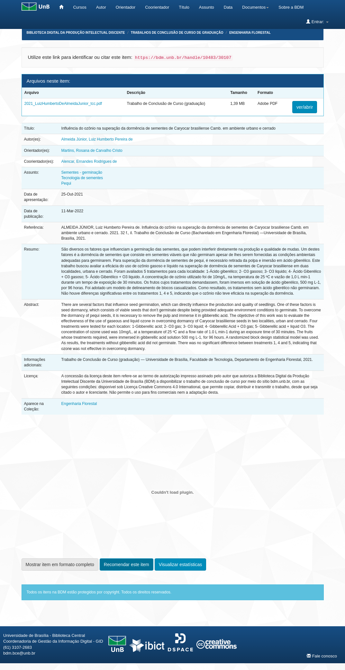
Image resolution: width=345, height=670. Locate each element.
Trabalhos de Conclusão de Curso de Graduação (177, 32)
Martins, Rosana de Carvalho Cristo (92, 150)
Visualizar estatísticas (180, 564)
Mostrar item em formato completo (60, 564)
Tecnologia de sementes (82, 178)
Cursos (79, 7)
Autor (101, 7)
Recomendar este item (126, 564)
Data (228, 7)
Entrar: (317, 21)
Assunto (206, 7)
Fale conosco (322, 655)
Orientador (125, 7)
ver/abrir (304, 107)
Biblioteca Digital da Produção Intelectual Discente (76, 32)
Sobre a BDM (291, 7)
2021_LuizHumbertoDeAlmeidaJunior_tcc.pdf (63, 103)
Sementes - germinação (81, 172)
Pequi (66, 183)
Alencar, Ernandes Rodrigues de (89, 161)
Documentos (255, 7)
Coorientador (157, 7)
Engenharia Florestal (250, 32)
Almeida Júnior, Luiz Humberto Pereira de (97, 139)
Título (184, 7)
